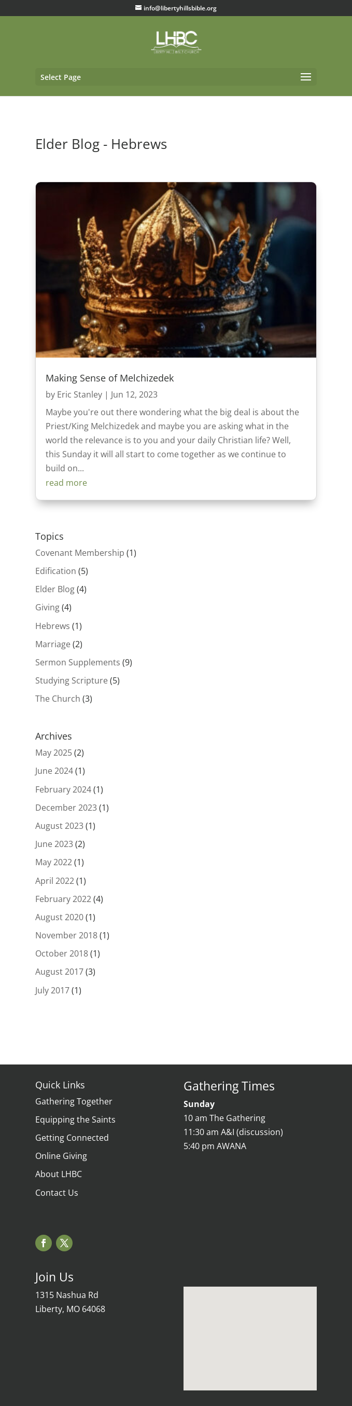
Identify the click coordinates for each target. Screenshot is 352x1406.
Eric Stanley (79, 394)
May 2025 (53, 752)
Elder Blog (55, 589)
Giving (47, 607)
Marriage (53, 644)
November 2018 (66, 935)
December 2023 (66, 807)
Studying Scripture (71, 680)
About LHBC (58, 1174)
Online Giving (61, 1156)
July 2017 (52, 990)
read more (66, 482)
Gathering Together (73, 1101)
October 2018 (61, 953)
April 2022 (54, 880)
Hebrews (52, 626)
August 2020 (59, 917)
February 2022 (63, 899)
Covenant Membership (79, 552)
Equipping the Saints (75, 1119)
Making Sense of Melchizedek (110, 378)
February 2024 (63, 789)
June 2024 (54, 770)
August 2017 (59, 971)
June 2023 (54, 844)
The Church (57, 698)
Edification (55, 571)
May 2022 (53, 862)
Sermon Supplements (77, 662)
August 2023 (59, 825)
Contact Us (56, 1192)
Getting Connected (72, 1137)
